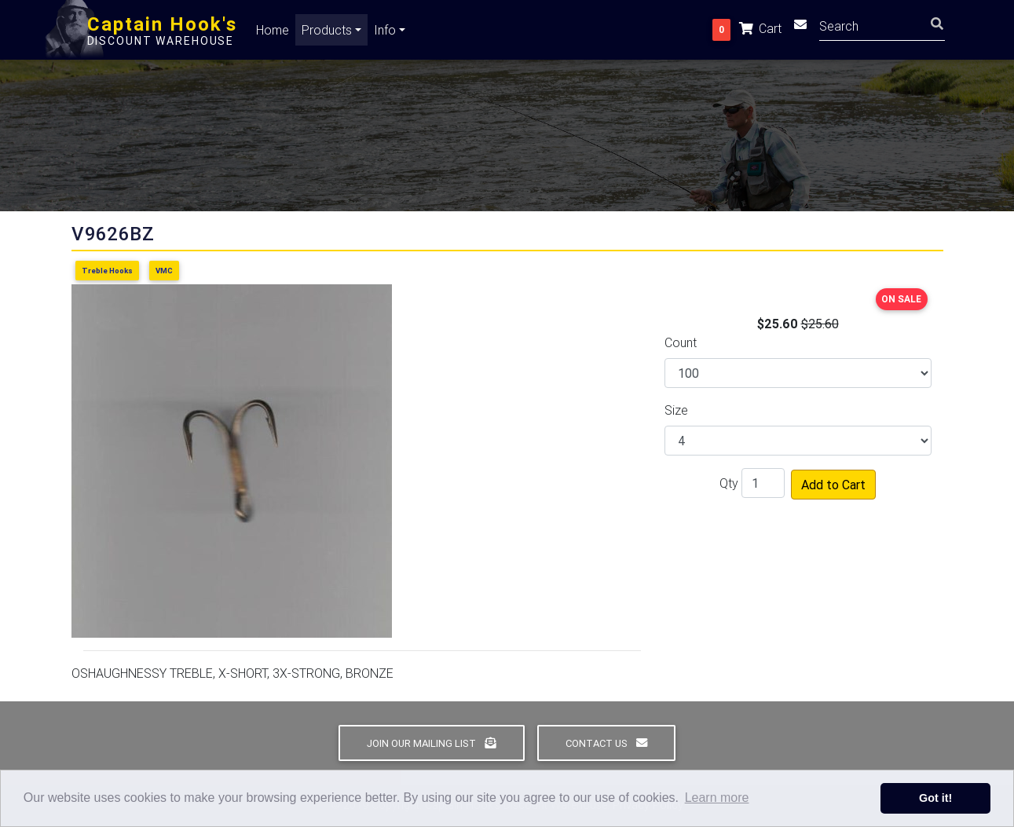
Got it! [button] (935, 798)
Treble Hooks (107, 270)
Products (327, 33)
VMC (164, 270)
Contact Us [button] (606, 743)
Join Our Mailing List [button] (431, 743)
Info (385, 33)
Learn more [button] (717, 797)
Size (676, 410)
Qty (728, 483)
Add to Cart (833, 484)
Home (272, 33)
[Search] (882, 28)
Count (680, 342)
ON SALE (901, 299)
